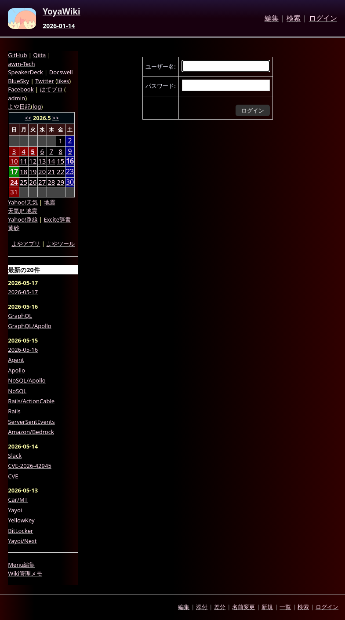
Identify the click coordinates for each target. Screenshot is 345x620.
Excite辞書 (57, 219)
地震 (49, 202)
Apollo (16, 370)
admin (16, 98)
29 (60, 182)
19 (32, 171)
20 (42, 171)
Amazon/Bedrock (31, 432)
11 (23, 161)
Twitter (44, 81)
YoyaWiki (61, 12)
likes (63, 81)
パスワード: (160, 86)
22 (60, 171)
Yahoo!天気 (22, 202)
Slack (15, 455)
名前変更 (243, 607)
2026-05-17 (23, 292)
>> (55, 118)
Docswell (61, 72)
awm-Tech (21, 64)
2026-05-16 (23, 349)
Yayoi (15, 510)
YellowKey (21, 520)
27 (42, 182)
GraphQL (20, 316)
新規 (267, 607)
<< (28, 118)
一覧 (285, 607)
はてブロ (51, 89)
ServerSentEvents (31, 422)
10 (14, 161)
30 (70, 182)
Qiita (39, 55)
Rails (14, 411)
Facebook (20, 89)
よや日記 (19, 106)
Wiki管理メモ (25, 573)
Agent (16, 360)
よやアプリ (25, 244)
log (37, 106)
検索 (294, 18)
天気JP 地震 (22, 211)
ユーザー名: (160, 66)
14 (51, 161)
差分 (219, 607)
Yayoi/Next (22, 541)
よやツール (60, 244)
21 (51, 171)
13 (42, 161)
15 (60, 161)
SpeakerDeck (25, 72)
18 (23, 171)
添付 (201, 607)
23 (70, 171)
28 (51, 182)
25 (23, 182)
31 (14, 191)
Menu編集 (21, 565)
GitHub (17, 55)
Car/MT (18, 499)
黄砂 (13, 228)
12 (32, 161)
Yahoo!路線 (22, 219)
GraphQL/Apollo (29, 326)
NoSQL (17, 391)
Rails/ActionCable (31, 401)
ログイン (323, 18)
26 (32, 182)
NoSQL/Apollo (26, 380)
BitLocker (20, 531)
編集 (272, 18)
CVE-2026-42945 (29, 466)
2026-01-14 (59, 26)
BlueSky (18, 81)
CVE (13, 476)
